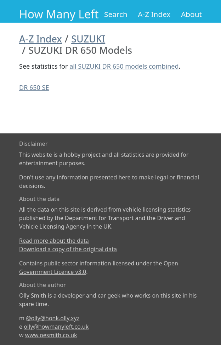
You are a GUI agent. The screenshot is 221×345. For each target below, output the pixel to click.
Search (116, 14)
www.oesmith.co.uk (51, 335)
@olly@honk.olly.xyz (52, 318)
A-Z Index (154, 14)
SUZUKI (88, 38)
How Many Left (59, 14)
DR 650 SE (34, 87)
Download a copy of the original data (68, 249)
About (191, 14)
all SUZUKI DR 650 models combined (123, 66)
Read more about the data (54, 241)
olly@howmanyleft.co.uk (56, 326)
